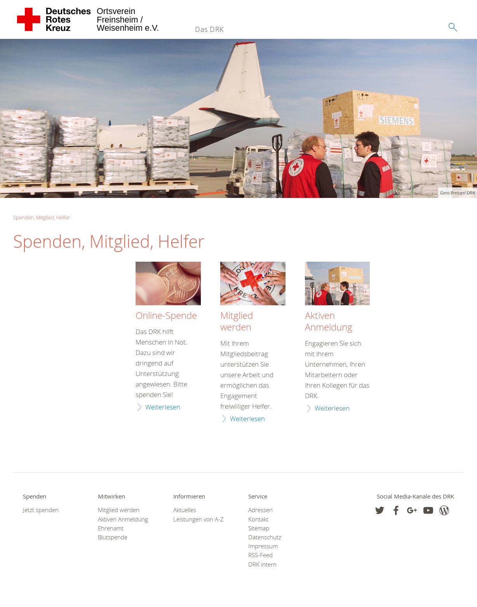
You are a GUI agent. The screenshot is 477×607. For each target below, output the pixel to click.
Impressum (263, 546)
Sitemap (258, 528)
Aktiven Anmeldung (328, 321)
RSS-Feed (260, 555)
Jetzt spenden (41, 510)
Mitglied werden (236, 321)
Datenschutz (264, 537)
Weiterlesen (162, 406)
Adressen (260, 510)
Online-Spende (166, 316)
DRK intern (262, 564)
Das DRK (209, 29)
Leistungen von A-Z (198, 519)
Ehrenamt (111, 528)
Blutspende (112, 537)
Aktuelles (184, 510)
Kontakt (258, 519)
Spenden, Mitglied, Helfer (41, 217)
